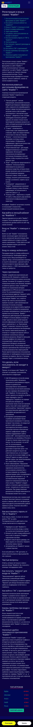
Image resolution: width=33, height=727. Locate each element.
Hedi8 (6, 702)
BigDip (6, 691)
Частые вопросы (11, 42)
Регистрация (8, 723)
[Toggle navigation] (29, 2)
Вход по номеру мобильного (15, 29)
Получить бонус (16, 710)
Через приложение (12, 31)
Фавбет (6, 2)
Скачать (24, 723)
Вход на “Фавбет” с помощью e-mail (17, 27)
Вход (4, 6)
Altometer (7, 695)
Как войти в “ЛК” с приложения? (16, 48)
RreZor (6, 699)
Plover (6, 706)
